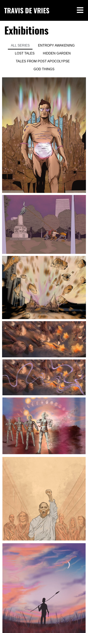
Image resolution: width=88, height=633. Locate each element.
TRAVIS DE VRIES (26, 10)
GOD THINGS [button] (44, 69)
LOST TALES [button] (25, 53)
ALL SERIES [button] (20, 45)
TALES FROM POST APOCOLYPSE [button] (43, 61)
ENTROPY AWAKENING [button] (56, 45)
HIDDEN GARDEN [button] (57, 53)
